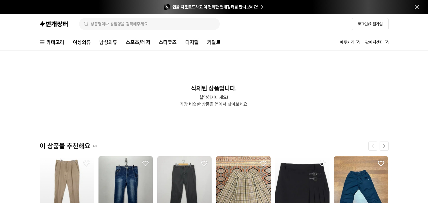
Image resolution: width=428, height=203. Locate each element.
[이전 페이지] (372, 146)
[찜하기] (86, 163)
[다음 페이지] (384, 146)
